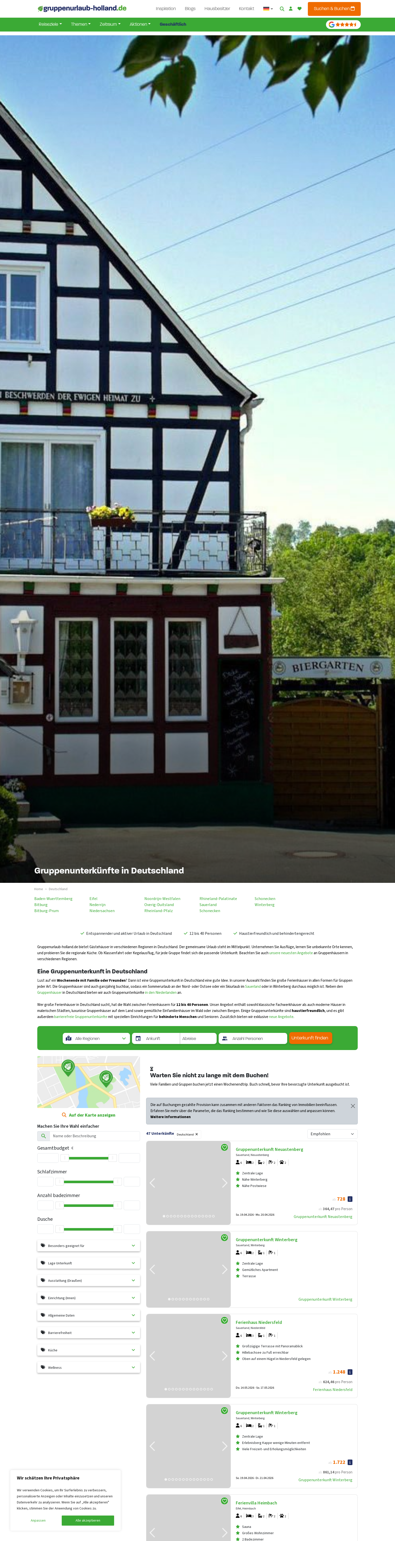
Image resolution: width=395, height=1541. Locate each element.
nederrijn (97, 905)
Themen (79, 24)
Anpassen (38, 1520)
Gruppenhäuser (49, 992)
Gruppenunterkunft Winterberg (325, 1299)
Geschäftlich (173, 24)
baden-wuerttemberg (53, 899)
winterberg (265, 905)
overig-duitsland (159, 905)
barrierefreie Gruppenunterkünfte (80, 1017)
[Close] (352, 1106)
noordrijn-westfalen (162, 899)
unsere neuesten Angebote (291, 953)
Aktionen (138, 24)
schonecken (210, 911)
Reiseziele (48, 24)
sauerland (208, 905)
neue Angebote (281, 1017)
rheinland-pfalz (158, 911)
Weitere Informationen (170, 1117)
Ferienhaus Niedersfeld (332, 1389)
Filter (211, 1134)
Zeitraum (108, 24)
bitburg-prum (46, 911)
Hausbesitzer (217, 9)
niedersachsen (102, 911)
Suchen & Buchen (334, 8)
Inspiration (166, 9)
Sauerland (253, 986)
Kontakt (246, 9)
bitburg (41, 905)
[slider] (64, 1158)
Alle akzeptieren (88, 1520)
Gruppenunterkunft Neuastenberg (323, 1216)
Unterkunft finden (309, 1038)
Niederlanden (166, 992)
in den (150, 992)
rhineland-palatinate (218, 899)
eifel (93, 899)
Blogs (190, 9)
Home (38, 889)
